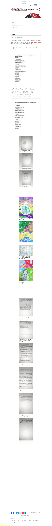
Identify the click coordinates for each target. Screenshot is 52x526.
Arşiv (39, 512)
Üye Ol (16, 1)
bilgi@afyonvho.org (36, 42)
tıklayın (13, 522)
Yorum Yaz (34, 512)
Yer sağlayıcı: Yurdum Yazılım (5, 525)
